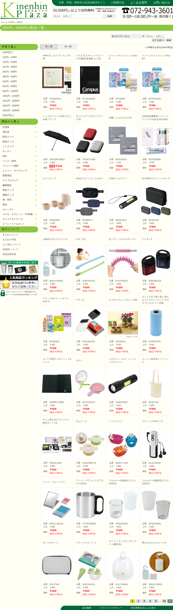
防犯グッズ (8, 141)
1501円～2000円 (11, 100)
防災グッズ (8, 136)
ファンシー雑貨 (10, 165)
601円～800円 (10, 86)
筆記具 (6, 132)
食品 (5, 204)
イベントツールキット (14, 224)
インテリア (8, 146)
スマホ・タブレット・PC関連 (18, 214)
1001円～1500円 (11, 96)
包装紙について (10, 249)
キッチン (7, 151)
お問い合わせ (161, 2)
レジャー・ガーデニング (15, 170)
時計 (5, 156)
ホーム (4, 22)
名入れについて (10, 234)
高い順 (68, 46)
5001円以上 (8, 115)
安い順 (49, 46)
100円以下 (8, 52)
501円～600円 (16, 22)
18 (164, 601)
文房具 (6, 127)
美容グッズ (8, 190)
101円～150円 (10, 57)
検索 (109, 16)
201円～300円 (10, 67)
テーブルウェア (10, 180)
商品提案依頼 (9, 254)
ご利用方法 (117, 2)
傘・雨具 (7, 199)
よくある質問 (138, 2)
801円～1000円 (10, 91)
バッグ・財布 (9, 161)
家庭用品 (7, 175)
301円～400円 (10, 71)
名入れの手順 (9, 239)
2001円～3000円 (11, 105)
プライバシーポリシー (111, 608)
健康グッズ (8, 195)
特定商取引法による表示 (143, 608)
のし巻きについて (12, 244)
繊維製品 (7, 185)
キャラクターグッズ (13, 219)
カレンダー (8, 209)
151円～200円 (10, 62)
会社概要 (86, 608)
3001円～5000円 (11, 110)
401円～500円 (10, 76)
